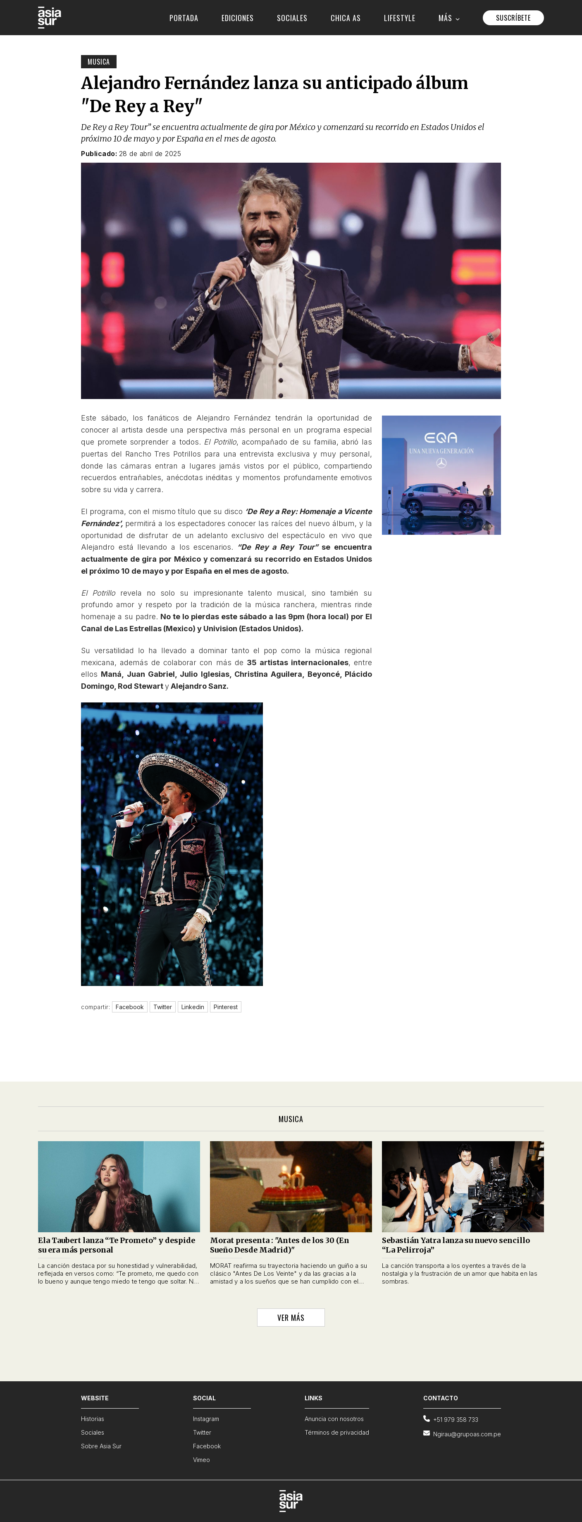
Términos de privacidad (337, 1432)
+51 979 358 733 (450, 1419)
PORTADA (183, 17)
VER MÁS (291, 1317)
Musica (99, 62)
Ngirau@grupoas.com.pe (462, 1434)
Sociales (92, 1432)
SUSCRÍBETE (513, 18)
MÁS (449, 17)
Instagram (206, 1418)
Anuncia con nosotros (334, 1418)
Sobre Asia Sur (101, 1446)
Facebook (207, 1446)
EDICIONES (238, 17)
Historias (92, 1418)
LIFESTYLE (399, 17)
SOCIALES (292, 17)
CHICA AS (346, 17)
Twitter (202, 1432)
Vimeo (201, 1459)
